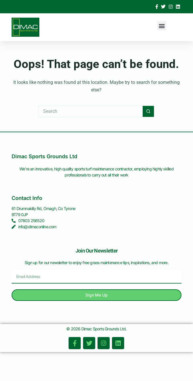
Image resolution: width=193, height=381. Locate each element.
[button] (161, 25)
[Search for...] (90, 111)
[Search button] (148, 111)
